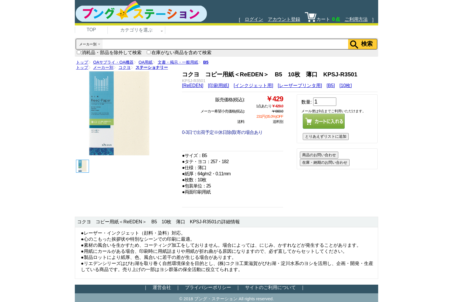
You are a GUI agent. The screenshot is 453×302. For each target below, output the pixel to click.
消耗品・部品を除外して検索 (109, 52)
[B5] (330, 85)
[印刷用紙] (218, 85)
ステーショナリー (151, 67)
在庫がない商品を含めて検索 (179, 52)
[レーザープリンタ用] (300, 85)
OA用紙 (146, 62)
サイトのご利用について (270, 287)
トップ (82, 62)
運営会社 (162, 287)
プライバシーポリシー (208, 287)
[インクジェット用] (253, 85)
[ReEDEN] (192, 85)
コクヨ (124, 67)
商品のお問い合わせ (319, 155)
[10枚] (345, 85)
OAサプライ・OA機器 (113, 62)
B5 (205, 62)
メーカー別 (103, 67)
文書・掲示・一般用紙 (178, 62)
